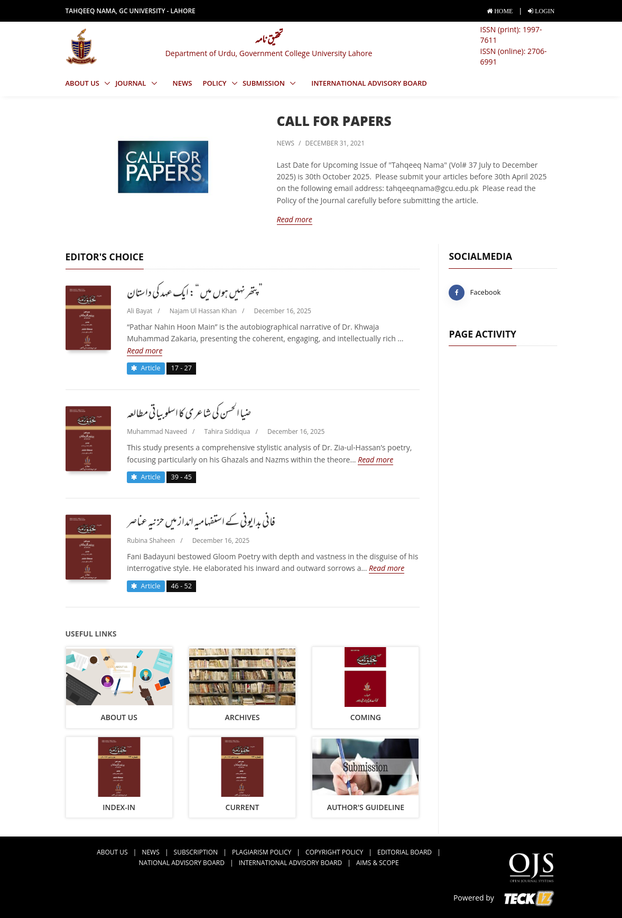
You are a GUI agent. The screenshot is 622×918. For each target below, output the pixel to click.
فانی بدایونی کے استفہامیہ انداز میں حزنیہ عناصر (201, 523)
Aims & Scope (377, 862)
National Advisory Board (181, 862)
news (182, 83)
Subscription (196, 852)
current (242, 807)
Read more (294, 219)
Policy (215, 83)
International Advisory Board (369, 83)
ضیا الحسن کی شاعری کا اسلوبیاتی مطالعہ (189, 415)
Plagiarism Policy (261, 852)
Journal (131, 83)
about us (118, 717)
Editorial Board (404, 852)
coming (365, 717)
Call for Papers (334, 121)
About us (83, 83)
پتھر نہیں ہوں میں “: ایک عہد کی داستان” (195, 294)
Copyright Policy (334, 852)
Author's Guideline (365, 807)
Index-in (119, 807)
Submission (264, 83)
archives (242, 717)
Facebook (474, 293)
